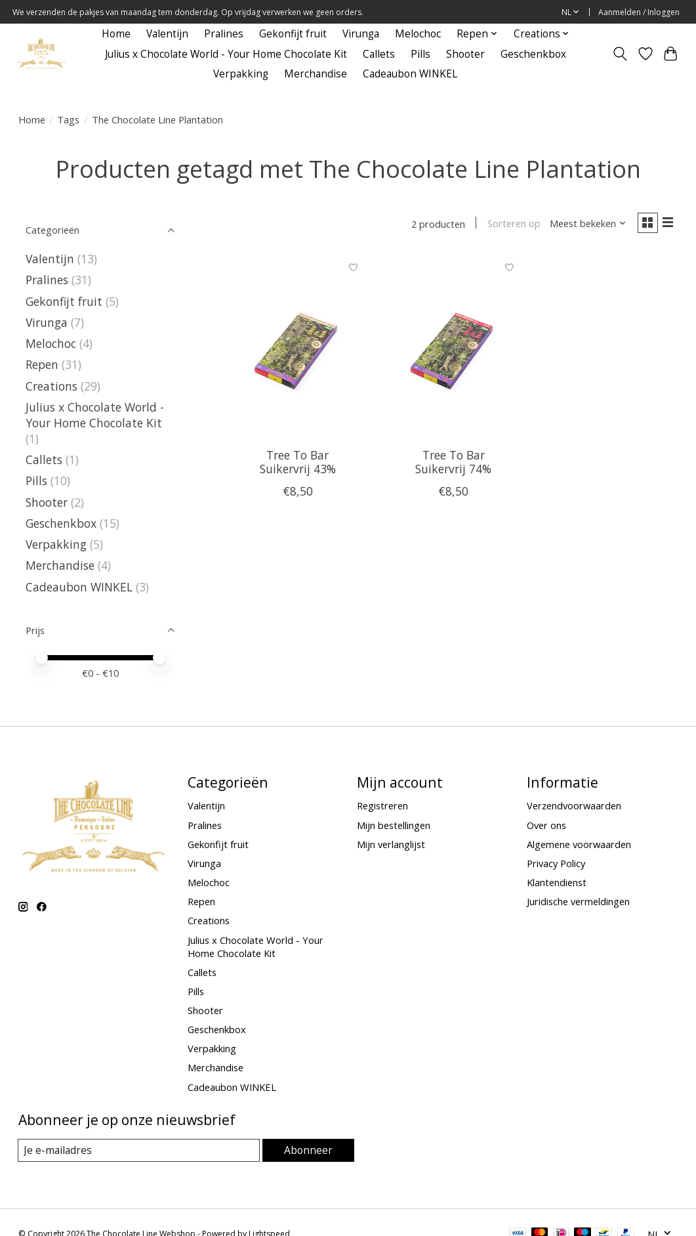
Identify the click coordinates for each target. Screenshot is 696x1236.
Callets (379, 54)
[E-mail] (139, 1150)
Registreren (382, 805)
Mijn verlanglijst (391, 844)
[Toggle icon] (619, 54)
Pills (420, 54)
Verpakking (240, 74)
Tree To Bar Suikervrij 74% (453, 464)
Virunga (360, 34)
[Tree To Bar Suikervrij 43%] (298, 348)
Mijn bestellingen (393, 825)
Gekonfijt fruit (293, 34)
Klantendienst (556, 882)
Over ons (546, 825)
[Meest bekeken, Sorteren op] (583, 224)
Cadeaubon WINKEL (410, 74)
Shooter (465, 54)
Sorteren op (509, 224)
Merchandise (315, 74)
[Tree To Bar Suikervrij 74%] (453, 348)
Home (116, 34)
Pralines (223, 34)
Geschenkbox (533, 54)
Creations (51, 386)
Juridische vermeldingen (578, 901)
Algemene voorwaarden (579, 844)
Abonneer (308, 1150)
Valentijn (167, 34)
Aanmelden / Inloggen (639, 12)
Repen (42, 364)
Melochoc (418, 34)
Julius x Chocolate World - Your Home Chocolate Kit (226, 54)
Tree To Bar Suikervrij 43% (298, 464)
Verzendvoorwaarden (574, 805)
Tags (68, 119)
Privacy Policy (556, 863)
